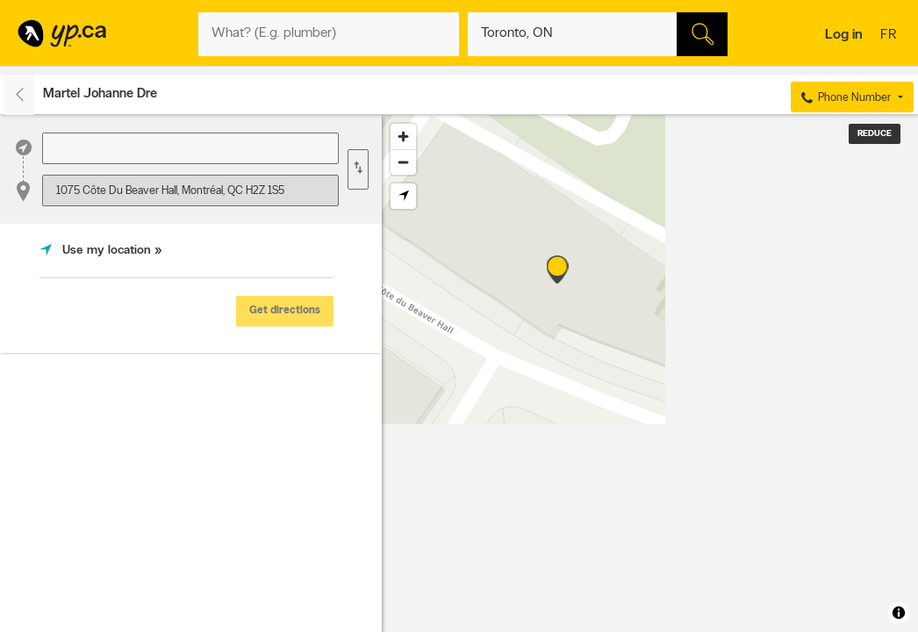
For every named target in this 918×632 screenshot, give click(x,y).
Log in (844, 35)
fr (890, 36)
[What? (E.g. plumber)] (328, 34)
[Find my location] (403, 196)
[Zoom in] (403, 136)
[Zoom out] (403, 162)
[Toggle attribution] (898, 612)
